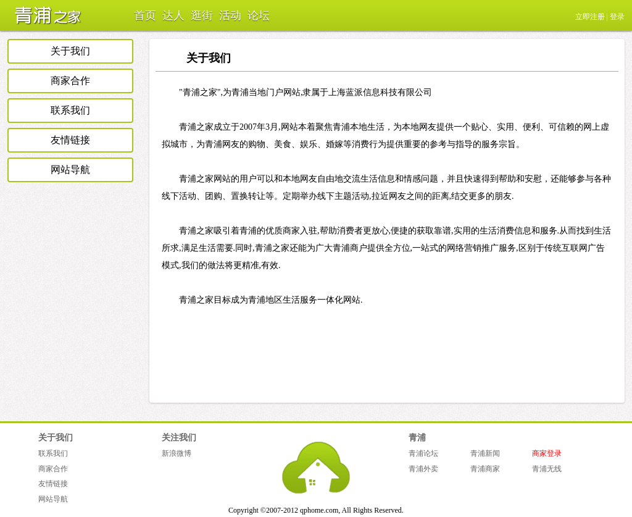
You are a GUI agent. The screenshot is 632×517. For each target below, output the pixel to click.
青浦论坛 (423, 453)
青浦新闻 (485, 453)
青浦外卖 (423, 468)
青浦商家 (485, 468)
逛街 (202, 15)
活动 (230, 15)
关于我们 (70, 51)
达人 (173, 15)
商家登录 (547, 453)
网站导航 (70, 169)
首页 (145, 15)
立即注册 (590, 16)
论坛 (258, 15)
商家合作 (70, 80)
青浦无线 (547, 468)
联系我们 (70, 110)
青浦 (417, 437)
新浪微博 (176, 453)
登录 (617, 16)
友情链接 (70, 140)
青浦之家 (44, 15)
